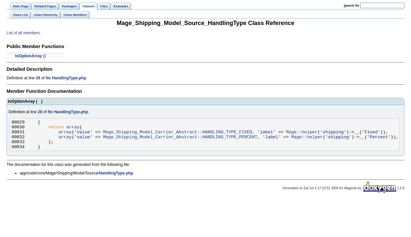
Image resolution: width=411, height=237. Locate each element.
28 (40, 112)
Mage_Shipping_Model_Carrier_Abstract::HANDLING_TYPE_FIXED (177, 135)
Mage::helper (301, 135)
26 (38, 78)
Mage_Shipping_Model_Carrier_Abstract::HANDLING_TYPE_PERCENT (180, 141)
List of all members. (24, 33)
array (73, 129)
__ (356, 135)
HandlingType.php (69, 78)
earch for (351, 5)
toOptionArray (28, 56)
